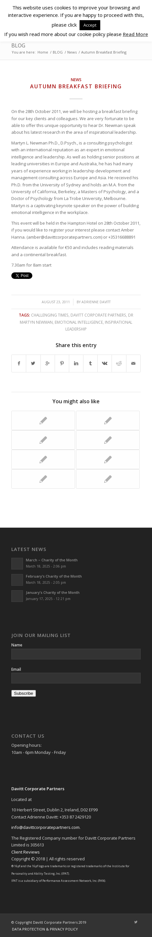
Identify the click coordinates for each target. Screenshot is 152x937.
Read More (135, 34)
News (72, 52)
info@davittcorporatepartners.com (45, 827)
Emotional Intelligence (79, 322)
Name (16, 645)
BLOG (18, 45)
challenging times (50, 315)
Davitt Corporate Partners (98, 315)
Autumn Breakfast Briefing (76, 86)
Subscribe (23, 693)
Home (43, 52)
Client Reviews (25, 852)
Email (16, 669)
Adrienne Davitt (96, 302)
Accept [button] (89, 25)
